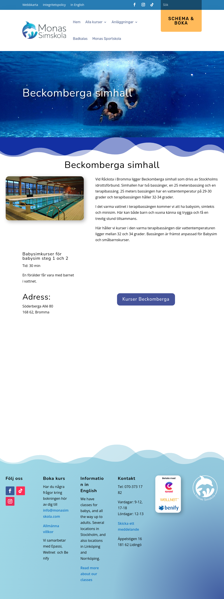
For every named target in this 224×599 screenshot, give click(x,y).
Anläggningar (122, 22)
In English (77, 5)
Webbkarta (30, 5)
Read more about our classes (89, 573)
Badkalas (80, 39)
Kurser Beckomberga (146, 299)
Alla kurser (93, 22)
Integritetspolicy (54, 5)
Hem (76, 22)
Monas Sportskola (106, 39)
